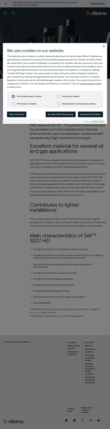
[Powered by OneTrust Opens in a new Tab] (95, 122)
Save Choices (16, 114)
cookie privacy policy (91, 83)
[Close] (104, 46)
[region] (55, 83)
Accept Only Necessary (60, 114)
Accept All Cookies (90, 114)
